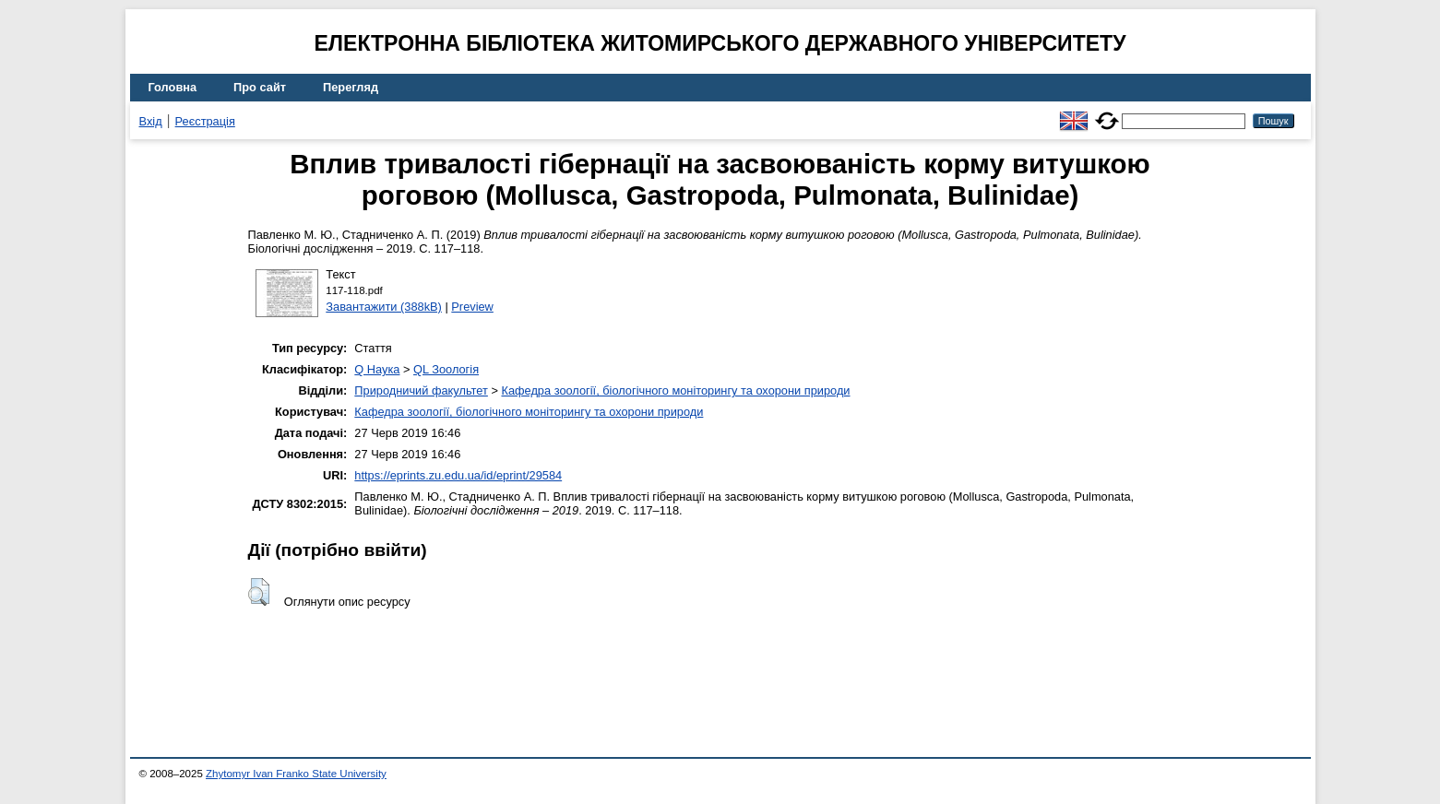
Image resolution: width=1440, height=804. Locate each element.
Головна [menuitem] (173, 87)
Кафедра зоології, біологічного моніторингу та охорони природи (675, 390)
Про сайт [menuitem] (259, 87)
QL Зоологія (446, 369)
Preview (472, 306)
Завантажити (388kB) (384, 306)
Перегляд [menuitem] (350, 87)
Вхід (150, 121)
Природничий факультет (421, 390)
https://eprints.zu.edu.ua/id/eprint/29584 (458, 475)
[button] (258, 592)
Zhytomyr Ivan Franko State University (296, 773)
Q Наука (376, 369)
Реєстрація (205, 121)
